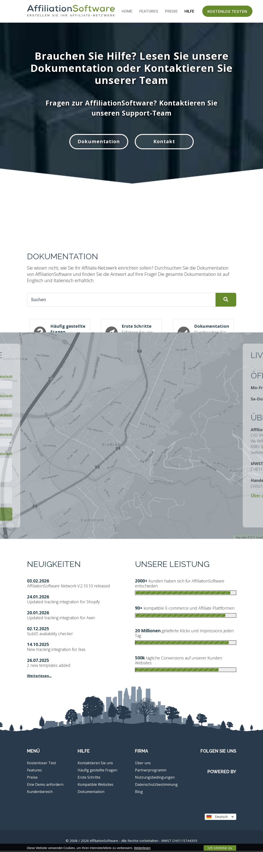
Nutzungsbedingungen (155, 778)
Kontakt (166, 141)
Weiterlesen (142, 848)
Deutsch (220, 817)
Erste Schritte (89, 778)
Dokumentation (96, 141)
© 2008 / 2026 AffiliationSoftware (131, 842)
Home (127, 11)
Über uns (143, 764)
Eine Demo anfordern (45, 785)
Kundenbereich (40, 792)
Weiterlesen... (39, 677)
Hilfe (189, 11)
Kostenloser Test (41, 764)
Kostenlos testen (227, 11)
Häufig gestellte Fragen (97, 771)
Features (148, 11)
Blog (139, 792)
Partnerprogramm (150, 771)
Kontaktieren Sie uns (95, 764)
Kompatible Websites (95, 785)
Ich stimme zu (220, 847)
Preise (171, 11)
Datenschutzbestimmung (156, 785)
